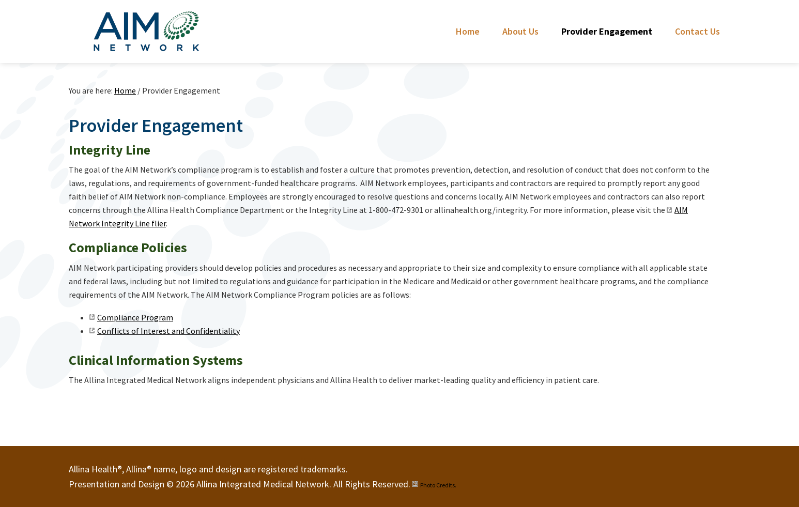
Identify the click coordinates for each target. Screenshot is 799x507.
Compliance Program (135, 317)
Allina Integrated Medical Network (146, 31)
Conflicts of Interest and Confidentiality (168, 331)
